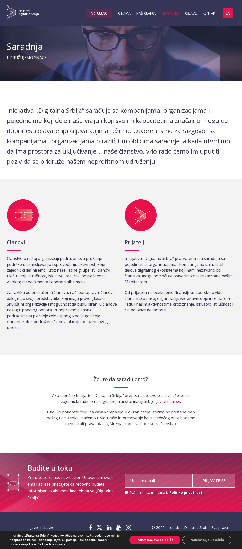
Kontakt (210, 13)
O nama (124, 13)
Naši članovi (146, 13)
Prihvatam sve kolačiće (155, 540)
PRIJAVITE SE (214, 480)
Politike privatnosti (186, 492)
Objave (191, 13)
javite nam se (168, 401)
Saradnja (171, 13)
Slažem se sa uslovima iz (164, 492)
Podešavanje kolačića (207, 540)
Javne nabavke (42, 527)
